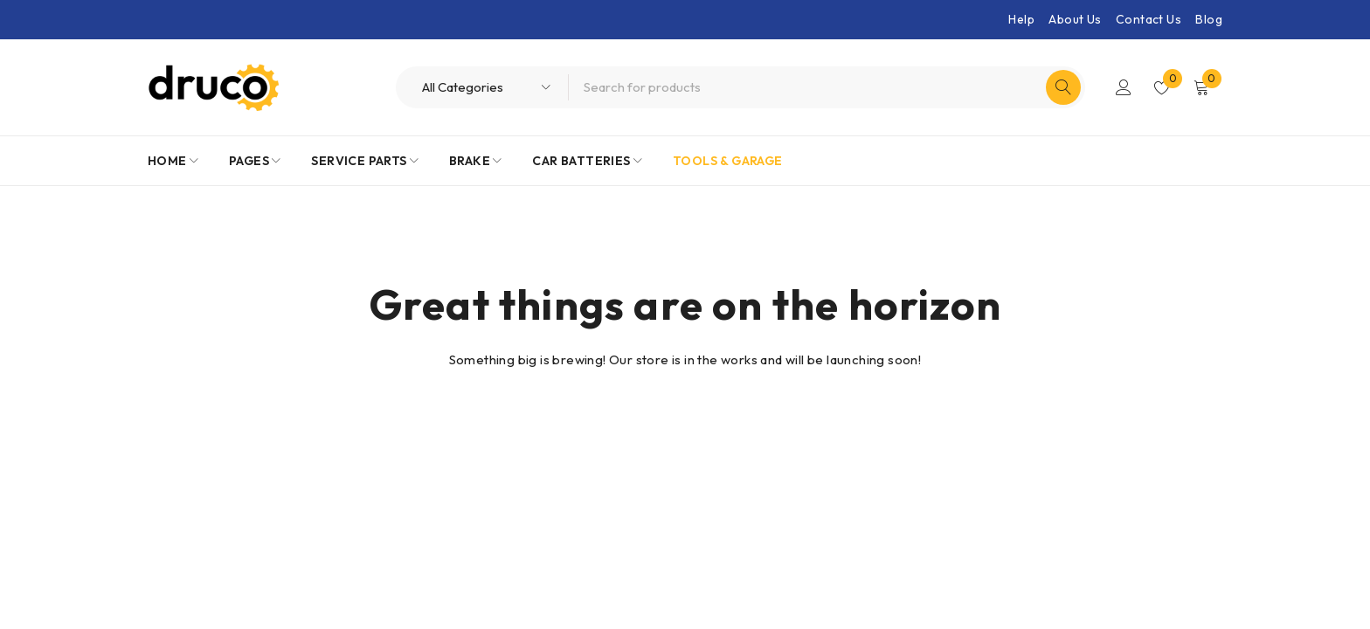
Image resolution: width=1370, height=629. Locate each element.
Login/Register (1123, 87)
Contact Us (1148, 19)
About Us (1074, 19)
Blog (1208, 19)
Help (1021, 19)
